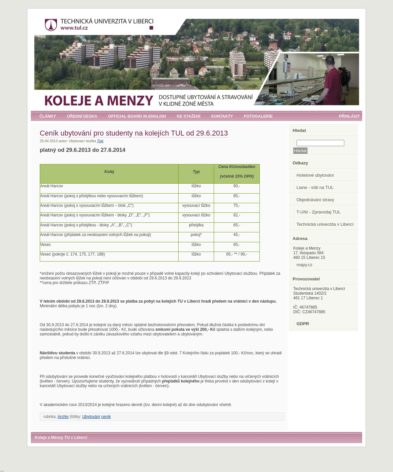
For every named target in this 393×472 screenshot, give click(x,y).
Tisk (100, 141)
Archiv (63, 416)
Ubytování (91, 416)
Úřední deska (82, 116)
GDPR (303, 323)
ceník (106, 416)
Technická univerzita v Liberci (325, 224)
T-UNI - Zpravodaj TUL (319, 211)
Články (47, 116)
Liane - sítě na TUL (315, 187)
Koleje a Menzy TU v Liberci (61, 437)
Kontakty (222, 116)
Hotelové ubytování (315, 175)
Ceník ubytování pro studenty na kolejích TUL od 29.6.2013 (134, 133)
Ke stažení (188, 116)
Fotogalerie (258, 116)
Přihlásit (349, 116)
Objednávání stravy (315, 199)
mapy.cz (304, 264)
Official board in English (137, 116)
